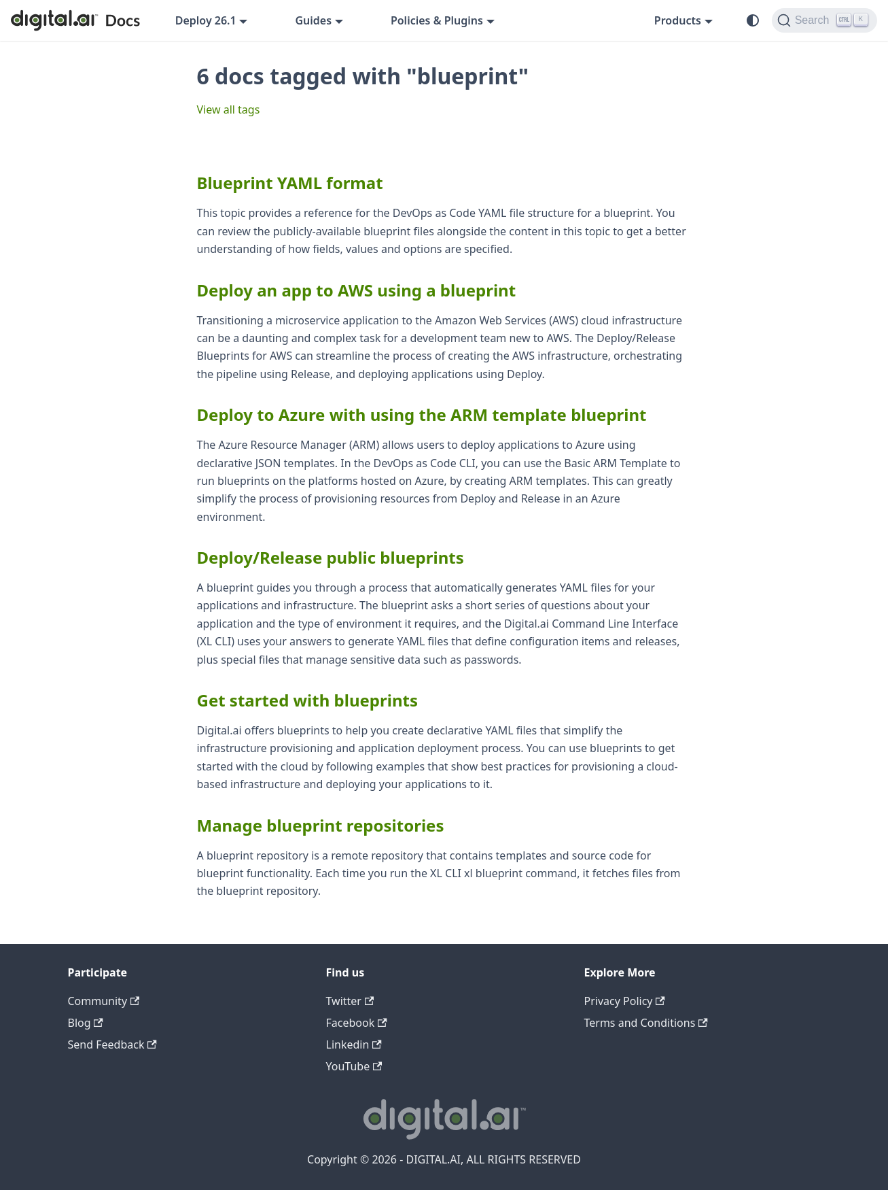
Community (104, 1000)
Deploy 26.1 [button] (205, 20)
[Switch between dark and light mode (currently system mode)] (753, 20)
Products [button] (677, 20)
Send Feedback (112, 1044)
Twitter (350, 1000)
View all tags (228, 109)
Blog (85, 1022)
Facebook (356, 1022)
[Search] (824, 20)
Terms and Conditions (646, 1022)
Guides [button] (313, 20)
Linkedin (354, 1044)
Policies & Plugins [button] (437, 20)
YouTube (354, 1066)
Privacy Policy (624, 1000)
